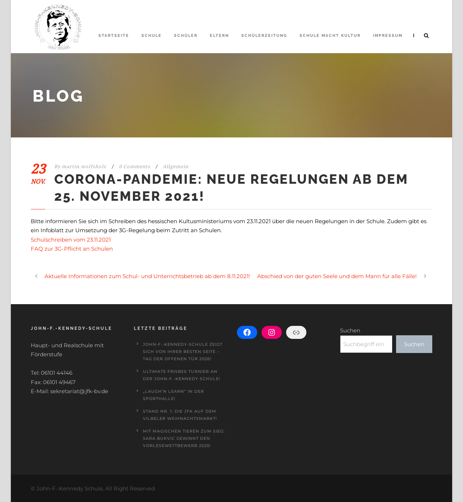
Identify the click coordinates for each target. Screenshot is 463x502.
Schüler (185, 35)
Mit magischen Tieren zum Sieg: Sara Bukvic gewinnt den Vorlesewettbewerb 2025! (184, 438)
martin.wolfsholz (84, 166)
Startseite (113, 35)
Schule (151, 35)
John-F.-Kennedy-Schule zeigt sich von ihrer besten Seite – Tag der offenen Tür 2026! (182, 351)
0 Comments (134, 166)
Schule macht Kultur (330, 35)
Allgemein (175, 166)
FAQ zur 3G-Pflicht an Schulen (72, 248)
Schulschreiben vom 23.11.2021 (71, 239)
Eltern (219, 35)
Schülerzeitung (264, 35)
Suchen (350, 330)
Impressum (388, 35)
